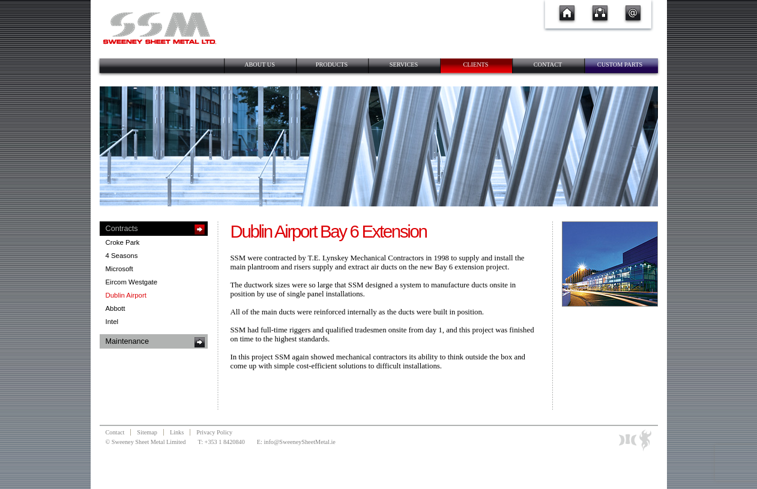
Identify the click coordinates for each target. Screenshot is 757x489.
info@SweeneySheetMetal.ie (299, 442)
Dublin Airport (126, 295)
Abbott (115, 308)
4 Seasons (122, 255)
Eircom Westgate (132, 282)
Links (177, 432)
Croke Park (123, 242)
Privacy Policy (214, 432)
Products (332, 64)
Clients (475, 64)
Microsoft (119, 268)
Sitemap (147, 432)
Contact (548, 64)
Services (404, 64)
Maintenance (127, 341)
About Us (259, 64)
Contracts (122, 228)
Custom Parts (619, 64)
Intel (112, 321)
